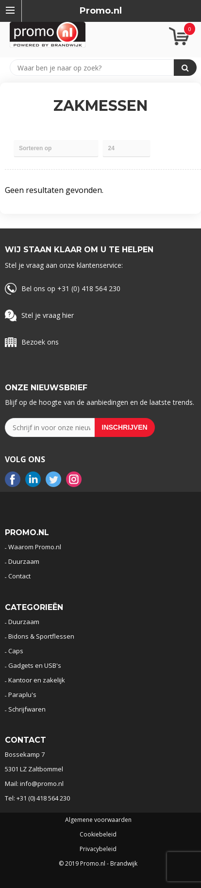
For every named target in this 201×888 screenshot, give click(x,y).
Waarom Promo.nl (34, 546)
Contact (19, 576)
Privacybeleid (98, 849)
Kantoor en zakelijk (36, 680)
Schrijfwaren (27, 709)
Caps (15, 650)
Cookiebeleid (98, 834)
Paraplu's (22, 694)
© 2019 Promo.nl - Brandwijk (98, 863)
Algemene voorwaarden (98, 819)
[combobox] (96, 67)
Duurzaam (23, 561)
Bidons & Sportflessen (41, 636)
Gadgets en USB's (34, 665)
